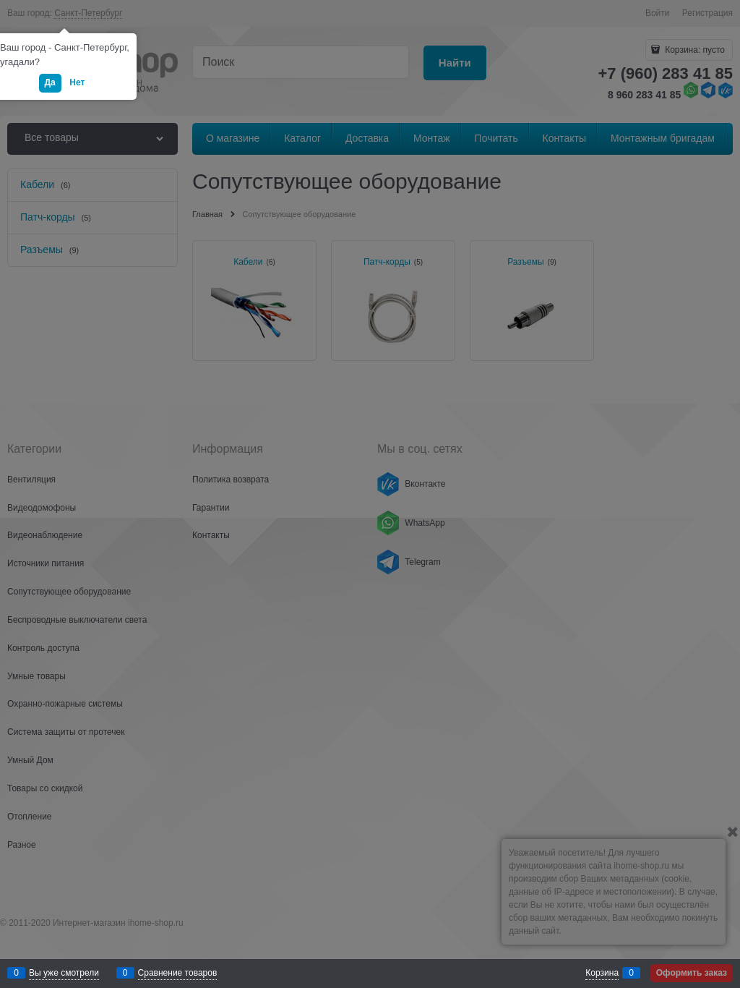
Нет (77, 82)
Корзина (602, 973)
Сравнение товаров (178, 973)
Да (50, 82)
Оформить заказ (691, 973)
